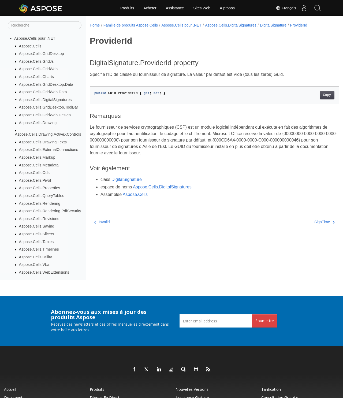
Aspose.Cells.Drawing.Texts (43, 142)
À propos (227, 8)
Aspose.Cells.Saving (36, 226)
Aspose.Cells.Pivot (35, 180)
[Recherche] (44, 25)
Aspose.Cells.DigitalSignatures (45, 100)
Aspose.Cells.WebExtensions (44, 272)
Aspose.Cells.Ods (34, 172)
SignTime (307, 222)
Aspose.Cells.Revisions (39, 219)
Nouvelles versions (192, 389)
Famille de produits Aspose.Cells (130, 25)
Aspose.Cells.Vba (34, 264)
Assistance (175, 8)
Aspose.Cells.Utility (35, 257)
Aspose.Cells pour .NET (34, 38)
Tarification (271, 389)
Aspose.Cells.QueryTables (41, 196)
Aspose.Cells (30, 46)
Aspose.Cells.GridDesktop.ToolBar (48, 107)
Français (286, 8)
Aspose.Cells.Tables (36, 242)
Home (95, 25)
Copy (310, 95)
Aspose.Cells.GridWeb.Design (45, 115)
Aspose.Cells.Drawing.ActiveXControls (48, 134)
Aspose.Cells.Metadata (39, 165)
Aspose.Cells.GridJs (36, 61)
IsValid (102, 222)
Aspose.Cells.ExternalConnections (48, 149)
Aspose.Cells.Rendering (39, 203)
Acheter (149, 8)
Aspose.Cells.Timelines (39, 249)
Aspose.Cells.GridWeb (38, 69)
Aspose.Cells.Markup (37, 157)
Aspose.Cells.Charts (36, 77)
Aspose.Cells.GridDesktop (41, 53)
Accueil (10, 389)
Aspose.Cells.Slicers (36, 234)
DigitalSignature (273, 25)
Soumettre (264, 320)
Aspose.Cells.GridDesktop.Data (46, 84)
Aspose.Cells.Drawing (38, 123)
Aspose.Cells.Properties (39, 188)
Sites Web (201, 8)
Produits (127, 8)
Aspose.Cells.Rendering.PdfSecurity (50, 211)
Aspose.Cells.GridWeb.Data (43, 92)
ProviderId (298, 25)
